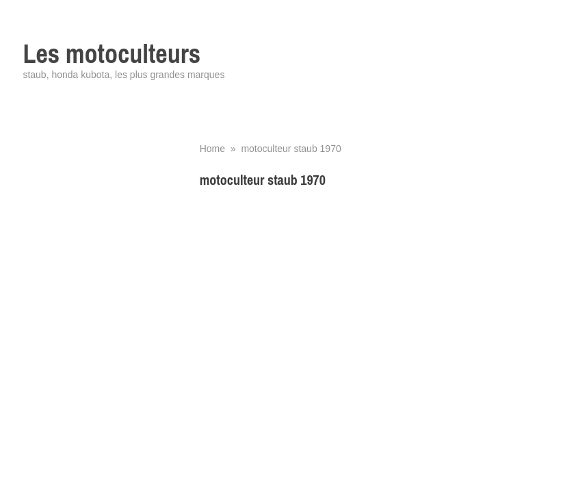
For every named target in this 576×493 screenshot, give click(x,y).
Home (212, 148)
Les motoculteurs (111, 53)
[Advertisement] (376, 296)
